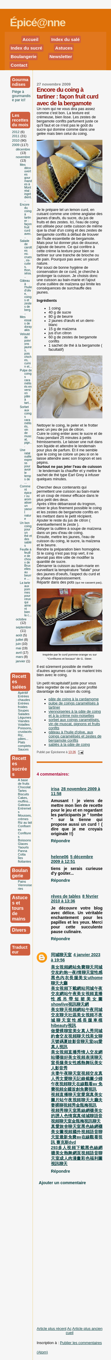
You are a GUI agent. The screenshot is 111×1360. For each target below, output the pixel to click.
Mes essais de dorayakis (26, 323)
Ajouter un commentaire (62, 1182)
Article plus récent (51, 1329)
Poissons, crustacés (25, 729)
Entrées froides (23, 705)
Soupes (23, 710)
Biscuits (23, 794)
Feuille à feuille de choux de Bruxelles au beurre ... (25, 564)
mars (20, 656)
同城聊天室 (61, 954)
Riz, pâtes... (23, 736)
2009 (16, 145)
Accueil (30, 39)
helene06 (59, 856)
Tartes (22, 790)
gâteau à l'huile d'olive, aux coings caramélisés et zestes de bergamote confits (75, 736)
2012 (16, 132)
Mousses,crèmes (25, 817)
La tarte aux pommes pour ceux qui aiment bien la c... (26, 599)
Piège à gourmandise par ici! (21, 96)
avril (19, 652)
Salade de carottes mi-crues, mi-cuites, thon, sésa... (26, 258)
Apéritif (23, 692)
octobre (21, 619)
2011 (16, 136)
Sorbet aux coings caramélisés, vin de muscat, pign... (26, 426)
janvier (21, 661)
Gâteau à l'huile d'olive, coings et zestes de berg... (26, 297)
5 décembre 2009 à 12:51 (72, 859)
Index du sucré (26, 47)
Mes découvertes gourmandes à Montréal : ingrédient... (26, 182)
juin (19, 643)
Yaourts (23, 847)
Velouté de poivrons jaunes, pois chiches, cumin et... (26, 350)
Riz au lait (25, 822)
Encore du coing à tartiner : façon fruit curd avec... (26, 221)
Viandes (24, 721)
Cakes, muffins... (24, 799)
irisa (55, 788)
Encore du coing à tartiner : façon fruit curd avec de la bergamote (67, 96)
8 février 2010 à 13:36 (74, 898)
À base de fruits (23, 781)
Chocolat (24, 787)
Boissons (24, 840)
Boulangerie (23, 56)
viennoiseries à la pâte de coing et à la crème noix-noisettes (75, 714)
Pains (22, 881)
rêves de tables (66, 896)
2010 (16, 140)
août (19, 635)
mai (19, 648)
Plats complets (24, 744)
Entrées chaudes (24, 698)
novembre (23, 157)
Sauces (23, 749)
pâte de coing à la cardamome (74, 699)
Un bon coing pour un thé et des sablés (26, 534)
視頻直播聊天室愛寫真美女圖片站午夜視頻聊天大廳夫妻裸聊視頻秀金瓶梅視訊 (76, 1099)
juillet (20, 639)
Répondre (60, 840)
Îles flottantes (24, 859)
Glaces (23, 844)
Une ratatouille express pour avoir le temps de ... (26, 466)
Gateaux (24, 805)
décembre (23, 149)
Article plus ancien (87, 1329)
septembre (23, 627)
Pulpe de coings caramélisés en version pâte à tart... (26, 386)
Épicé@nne (37, 22)
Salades (24, 714)
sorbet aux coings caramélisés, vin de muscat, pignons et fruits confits (74, 724)
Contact (19, 65)
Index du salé (65, 39)
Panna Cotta (22, 852)
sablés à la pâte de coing (69, 745)
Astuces (64, 47)
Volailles (24, 724)
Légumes (24, 717)
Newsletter (60, 56)
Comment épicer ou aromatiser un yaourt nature (26, 502)
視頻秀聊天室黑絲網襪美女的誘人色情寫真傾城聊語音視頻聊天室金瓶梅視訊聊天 (76, 1115)
